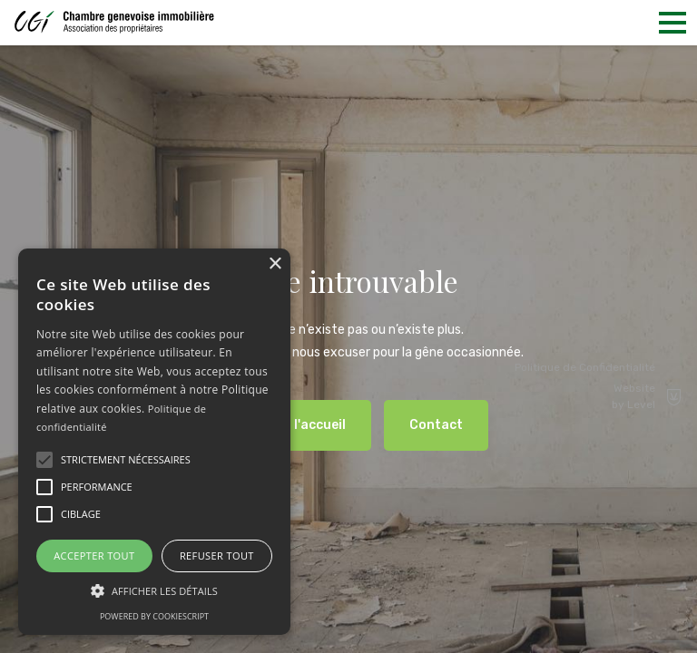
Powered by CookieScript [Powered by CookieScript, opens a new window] (154, 616)
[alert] (154, 442)
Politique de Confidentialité (585, 367)
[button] (44, 460)
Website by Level (647, 396)
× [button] (274, 264)
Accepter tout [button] (94, 555)
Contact (436, 425)
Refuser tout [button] (217, 555)
